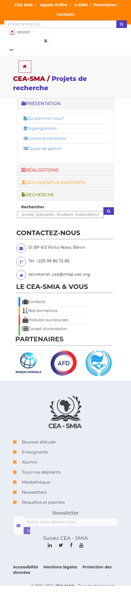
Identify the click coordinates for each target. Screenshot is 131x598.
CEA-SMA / (50, 83)
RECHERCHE (37, 194)
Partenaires (105, 4)
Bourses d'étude (34, 449)
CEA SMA (24, 4)
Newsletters (29, 499)
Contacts (65, 14)
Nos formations (33, 310)
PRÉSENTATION (40, 103)
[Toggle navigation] (45, 41)
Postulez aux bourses (38, 320)
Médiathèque (31, 489)
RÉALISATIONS (39, 170)
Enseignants (30, 459)
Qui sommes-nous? (44, 118)
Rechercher (32, 206)
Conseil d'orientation (45, 138)
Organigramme (40, 128)
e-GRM (81, 4)
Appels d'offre (54, 4)
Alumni (25, 469)
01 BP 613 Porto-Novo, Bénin (51, 247)
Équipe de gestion (43, 148)
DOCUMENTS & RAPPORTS (53, 182)
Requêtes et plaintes (39, 509)
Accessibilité (26, 574)
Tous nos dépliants (36, 479)
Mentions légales (60, 574)
